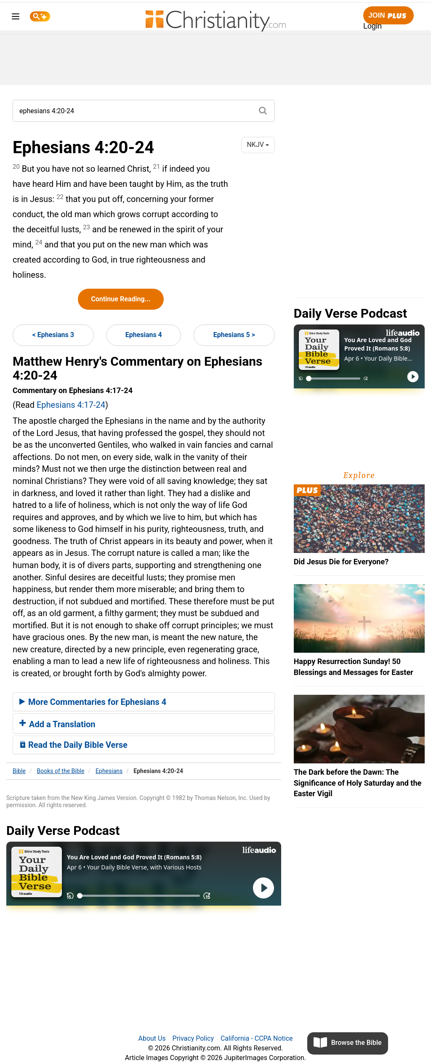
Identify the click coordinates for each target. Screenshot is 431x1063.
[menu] (15, 18)
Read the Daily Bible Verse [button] (73, 745)
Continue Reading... (120, 299)
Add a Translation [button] (57, 724)
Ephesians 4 (143, 335)
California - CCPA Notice (257, 1038)
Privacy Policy (193, 1038)
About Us (151, 1038)
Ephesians (109, 771)
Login (372, 26)
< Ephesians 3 (53, 335)
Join (388, 16)
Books (61, 771)
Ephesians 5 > (234, 335)
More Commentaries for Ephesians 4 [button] (92, 702)
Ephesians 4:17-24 (71, 405)
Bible (19, 771)
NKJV (258, 145)
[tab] (143, 702)
